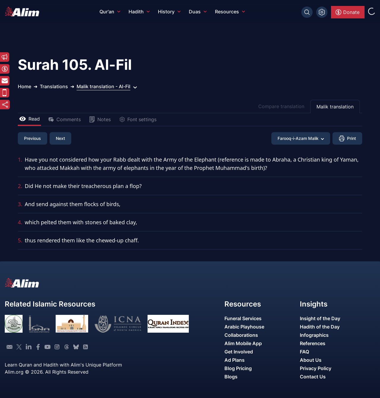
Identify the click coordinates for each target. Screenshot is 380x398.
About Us (311, 360)
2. (20, 185)
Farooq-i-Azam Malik (301, 138)
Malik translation (335, 107)
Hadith (139, 12)
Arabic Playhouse (244, 327)
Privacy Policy (315, 368)
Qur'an (109, 12)
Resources (230, 12)
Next (60, 138)
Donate (347, 12)
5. (20, 240)
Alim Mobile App (243, 343)
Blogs (231, 377)
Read (29, 119)
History (169, 12)
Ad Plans (234, 360)
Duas (198, 12)
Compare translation (281, 106)
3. (20, 204)
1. (20, 159)
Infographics (314, 335)
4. (20, 222)
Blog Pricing (238, 368)
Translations (54, 86)
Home (24, 86)
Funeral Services (243, 318)
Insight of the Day (320, 318)
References (312, 343)
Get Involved (238, 352)
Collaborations (241, 335)
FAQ (304, 352)
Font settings (137, 119)
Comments (64, 119)
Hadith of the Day (320, 327)
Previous (32, 138)
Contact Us (313, 377)
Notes (100, 119)
